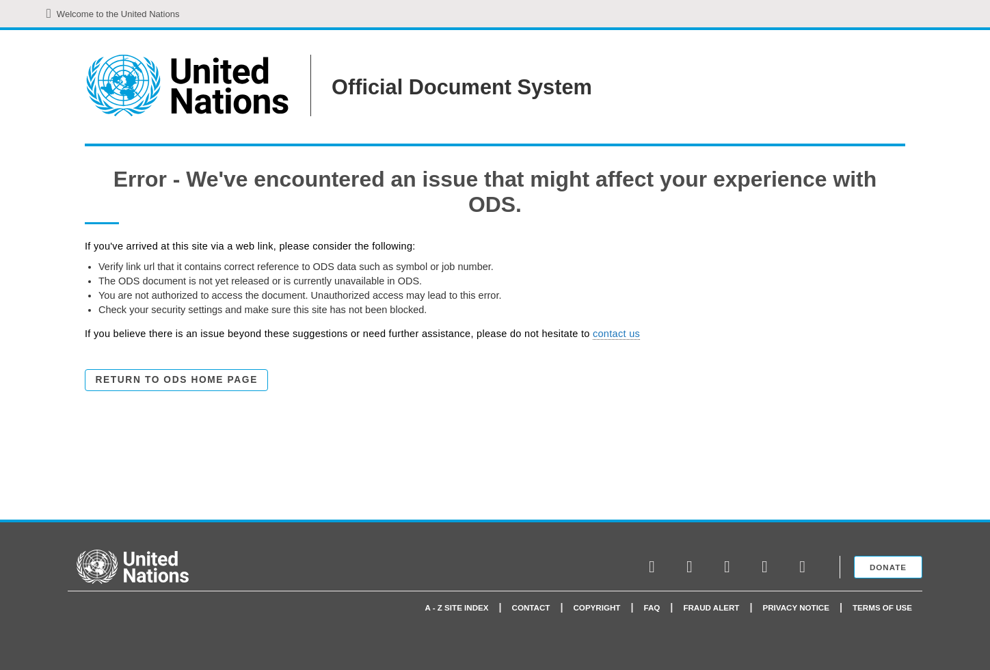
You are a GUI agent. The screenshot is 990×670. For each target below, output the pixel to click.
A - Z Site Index (457, 607)
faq (651, 607)
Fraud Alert (711, 607)
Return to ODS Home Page (177, 380)
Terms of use (882, 607)
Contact (531, 607)
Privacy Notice (795, 607)
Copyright (596, 607)
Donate (888, 567)
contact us (616, 333)
